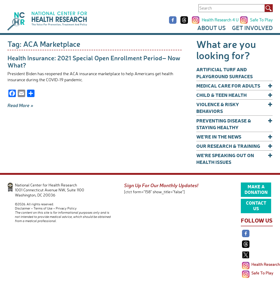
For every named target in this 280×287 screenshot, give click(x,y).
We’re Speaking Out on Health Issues (234, 158)
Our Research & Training (234, 145)
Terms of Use (43, 208)
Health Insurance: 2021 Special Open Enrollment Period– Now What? (93, 61)
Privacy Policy (66, 208)
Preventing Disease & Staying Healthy (234, 123)
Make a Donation (256, 189)
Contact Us (256, 205)
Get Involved (252, 27)
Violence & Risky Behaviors (234, 107)
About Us (211, 27)
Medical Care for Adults (234, 85)
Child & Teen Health (234, 94)
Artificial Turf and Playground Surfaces (224, 72)
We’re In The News (234, 136)
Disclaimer (22, 208)
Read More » (20, 105)
